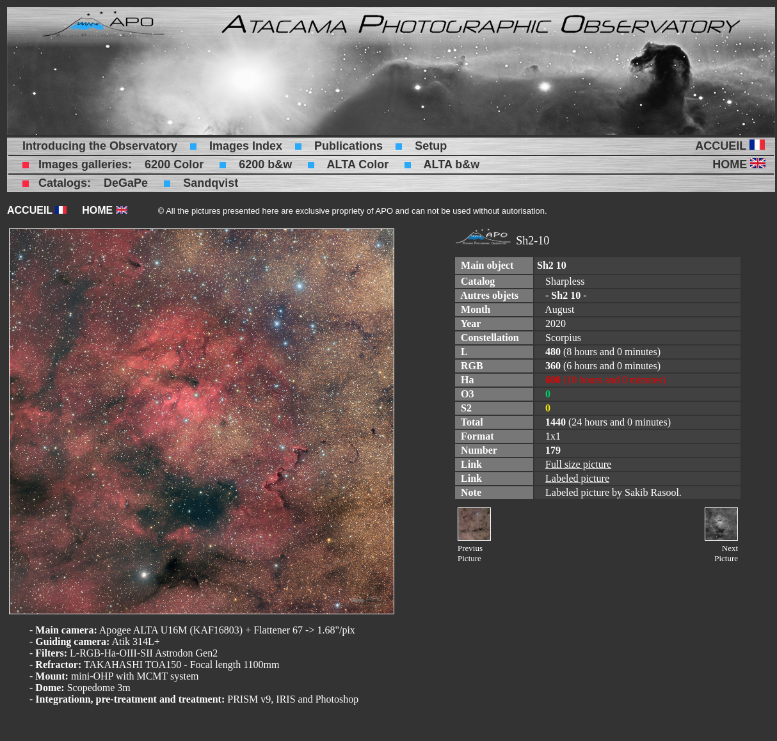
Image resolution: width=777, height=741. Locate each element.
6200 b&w (265, 164)
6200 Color (174, 164)
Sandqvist (210, 183)
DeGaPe (126, 183)
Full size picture (578, 464)
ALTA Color (358, 164)
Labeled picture (577, 478)
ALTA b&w (452, 164)
